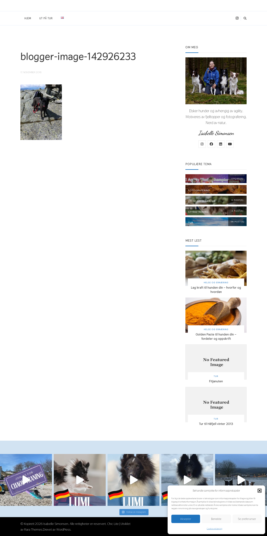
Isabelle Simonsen (55, 524)
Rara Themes (33, 529)
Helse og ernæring (216, 282)
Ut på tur (46, 18)
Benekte (216, 519)
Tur (216, 376)
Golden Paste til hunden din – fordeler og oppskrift (216, 336)
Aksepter (185, 519)
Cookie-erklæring (214, 528)
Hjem (27, 18)
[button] (259, 490)
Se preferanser (247, 519)
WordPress (63, 529)
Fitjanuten (216, 381)
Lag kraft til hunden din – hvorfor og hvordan (216, 289)
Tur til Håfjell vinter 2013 (216, 424)
